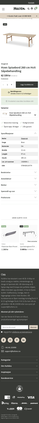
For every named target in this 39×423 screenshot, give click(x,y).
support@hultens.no (9, 307)
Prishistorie (4, 79)
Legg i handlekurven (26, 85)
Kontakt (31, 3)
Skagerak (4, 64)
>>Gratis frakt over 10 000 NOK (19, 16)
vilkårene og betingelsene (22, 332)
